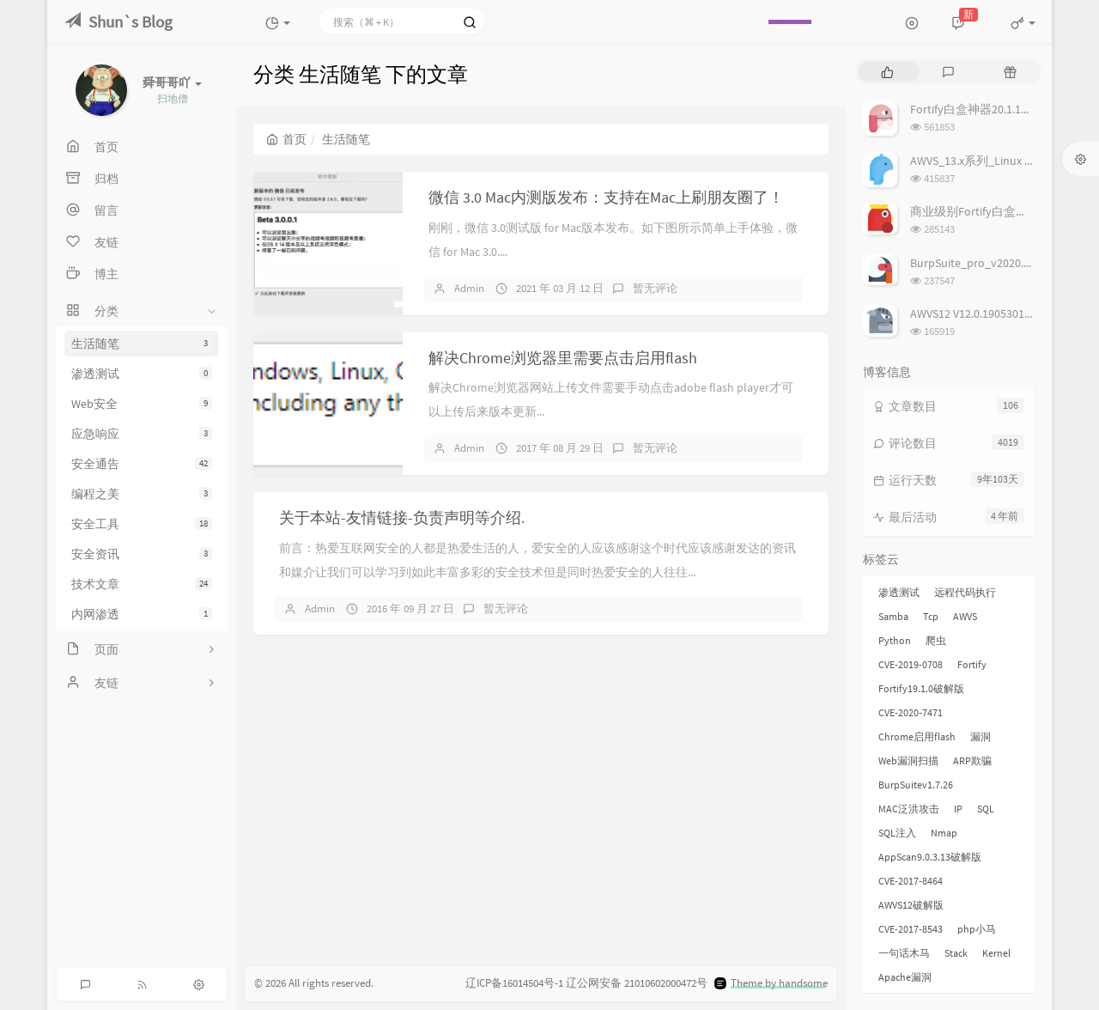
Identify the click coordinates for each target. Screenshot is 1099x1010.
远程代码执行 (965, 592)
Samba (893, 616)
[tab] (887, 71)
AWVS (965, 616)
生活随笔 (141, 343)
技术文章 (141, 584)
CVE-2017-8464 (910, 880)
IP (958, 808)
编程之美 (141, 494)
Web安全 (141, 403)
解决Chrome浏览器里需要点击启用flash (562, 358)
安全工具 (141, 524)
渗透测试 (141, 373)
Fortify (972, 664)
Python (894, 640)
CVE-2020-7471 (910, 712)
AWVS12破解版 (911, 904)
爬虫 (936, 640)
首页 (286, 139)
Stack (956, 952)
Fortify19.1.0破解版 (921, 688)
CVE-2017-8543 (910, 928)
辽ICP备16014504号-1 (514, 983)
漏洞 (980, 736)
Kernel (996, 952)
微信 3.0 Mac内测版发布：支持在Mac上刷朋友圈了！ (606, 197)
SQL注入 (897, 832)
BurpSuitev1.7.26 (915, 784)
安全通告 (141, 464)
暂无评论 (655, 288)
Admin (469, 288)
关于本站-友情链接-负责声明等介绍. (402, 517)
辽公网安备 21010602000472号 (636, 983)
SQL (985, 808)
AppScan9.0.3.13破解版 (929, 856)
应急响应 (141, 433)
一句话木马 (904, 952)
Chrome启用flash (917, 736)
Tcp (930, 616)
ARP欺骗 (972, 760)
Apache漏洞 (905, 976)
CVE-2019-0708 (910, 664)
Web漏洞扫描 (908, 760)
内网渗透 (141, 614)
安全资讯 (141, 554)
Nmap (944, 832)
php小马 (976, 928)
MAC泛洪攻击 (908, 808)
